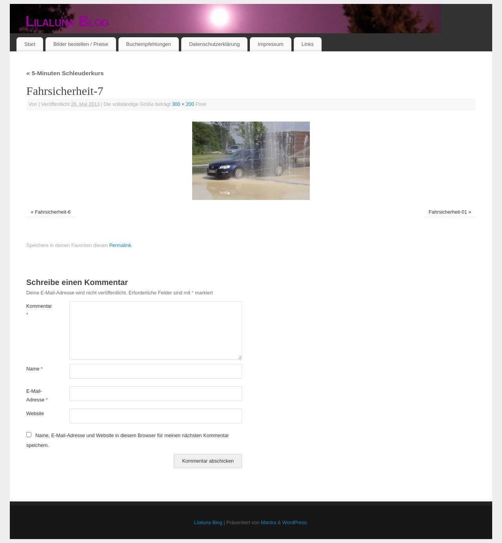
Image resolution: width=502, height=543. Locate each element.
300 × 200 (183, 104)
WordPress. (295, 522)
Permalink (120, 245)
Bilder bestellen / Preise (80, 44)
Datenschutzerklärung (214, 44)
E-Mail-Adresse (37, 395)
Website (35, 413)
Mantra (268, 522)
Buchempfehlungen (148, 44)
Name (34, 369)
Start (29, 44)
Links (308, 44)
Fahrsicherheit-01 (448, 212)
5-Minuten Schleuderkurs (65, 73)
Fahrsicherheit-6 (53, 212)
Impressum (271, 44)
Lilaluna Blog (67, 21)
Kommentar (37, 310)
